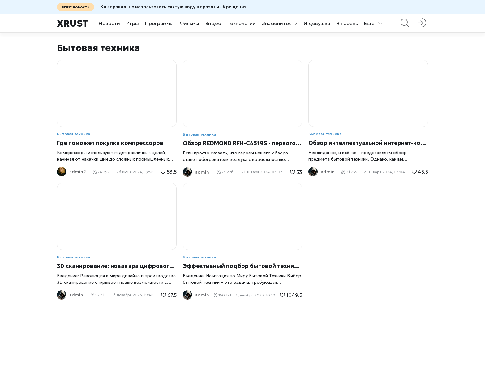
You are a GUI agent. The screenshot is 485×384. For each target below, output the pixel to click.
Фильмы (189, 23)
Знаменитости (280, 23)
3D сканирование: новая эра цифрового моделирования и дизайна (117, 266)
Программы (159, 23)
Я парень (347, 23)
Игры (132, 23)
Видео (213, 23)
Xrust (72, 23)
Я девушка (317, 23)
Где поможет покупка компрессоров (110, 142)
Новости (109, 23)
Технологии (241, 23)
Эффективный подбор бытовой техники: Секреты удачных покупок (243, 266)
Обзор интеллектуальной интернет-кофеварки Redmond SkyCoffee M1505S (368, 142)
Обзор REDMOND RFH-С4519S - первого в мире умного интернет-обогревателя (243, 143)
